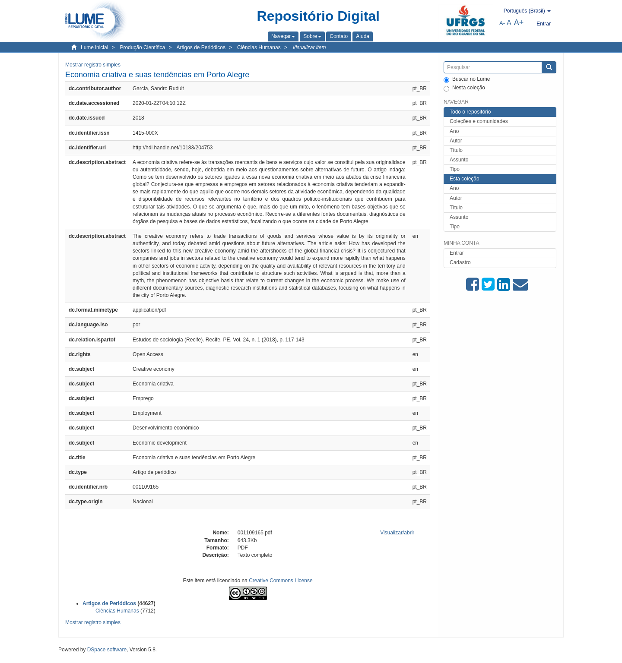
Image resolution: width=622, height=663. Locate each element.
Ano (454, 131)
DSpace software (107, 650)
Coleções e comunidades (479, 121)
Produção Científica (142, 47)
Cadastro (460, 262)
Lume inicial (94, 47)
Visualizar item (309, 47)
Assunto (459, 160)
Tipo (455, 169)
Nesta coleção (464, 88)
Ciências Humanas (259, 47)
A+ (519, 22)
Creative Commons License (280, 581)
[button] (283, 36)
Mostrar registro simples (93, 65)
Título (456, 150)
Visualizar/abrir (397, 533)
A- (502, 23)
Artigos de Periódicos (201, 47)
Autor (456, 141)
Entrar (457, 253)
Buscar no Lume (467, 79)
